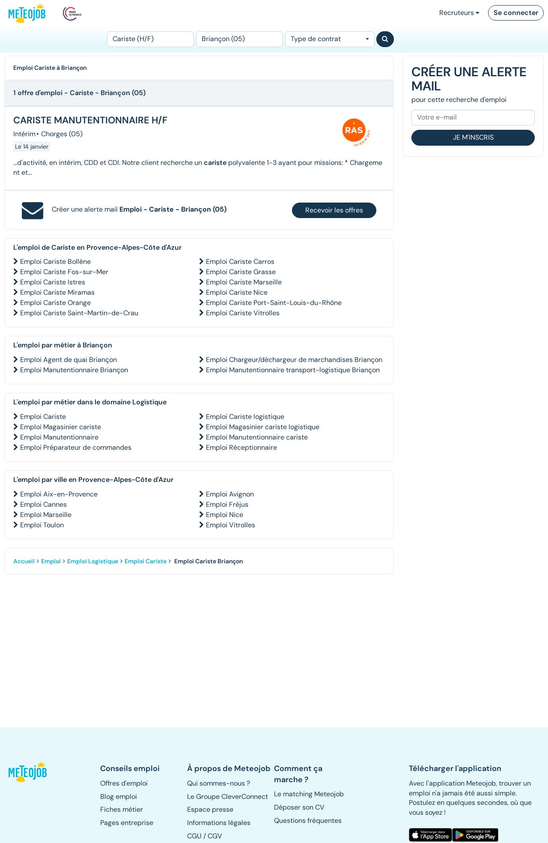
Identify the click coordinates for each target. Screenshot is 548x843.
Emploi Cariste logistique (245, 416)
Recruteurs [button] (459, 12)
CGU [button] (194, 835)
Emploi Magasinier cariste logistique (262, 426)
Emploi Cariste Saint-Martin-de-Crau (79, 312)
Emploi (51, 561)
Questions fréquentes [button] (308, 820)
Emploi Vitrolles (230, 524)
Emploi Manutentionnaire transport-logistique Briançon (293, 369)
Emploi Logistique (92, 561)
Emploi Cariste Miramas (57, 292)
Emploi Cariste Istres (52, 282)
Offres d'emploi (124, 783)
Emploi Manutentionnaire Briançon (74, 369)
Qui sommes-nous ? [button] (218, 783)
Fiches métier (121, 809)
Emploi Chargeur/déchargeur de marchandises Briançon (294, 359)
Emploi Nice (224, 514)
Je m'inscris (473, 137)
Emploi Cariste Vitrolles (243, 312)
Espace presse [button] (210, 809)
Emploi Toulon (42, 524)
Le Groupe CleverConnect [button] (227, 796)
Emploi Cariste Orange (55, 302)
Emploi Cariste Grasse (241, 271)
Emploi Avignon (230, 494)
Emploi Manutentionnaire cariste (257, 437)
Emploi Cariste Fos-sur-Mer (64, 271)
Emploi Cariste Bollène (55, 261)
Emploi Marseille (45, 514)
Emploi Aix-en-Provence (59, 494)
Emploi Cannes (43, 504)
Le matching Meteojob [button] (309, 793)
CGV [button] (215, 835)
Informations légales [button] (218, 822)
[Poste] (150, 39)
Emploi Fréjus (227, 504)
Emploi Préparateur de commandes (75, 447)
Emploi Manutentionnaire (59, 437)
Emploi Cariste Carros (240, 261)
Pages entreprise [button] (126, 822)
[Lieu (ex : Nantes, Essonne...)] (239, 39)
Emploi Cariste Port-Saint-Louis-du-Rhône (274, 302)
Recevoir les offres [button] (334, 210)
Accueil (24, 561)
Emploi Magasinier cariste (60, 426)
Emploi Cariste (43, 416)
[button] (28, 772)
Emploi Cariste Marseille (244, 282)
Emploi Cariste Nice (237, 292)
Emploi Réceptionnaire (241, 447)
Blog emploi (118, 796)
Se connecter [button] (516, 12)
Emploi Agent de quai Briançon (68, 359)
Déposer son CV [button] (299, 807)
